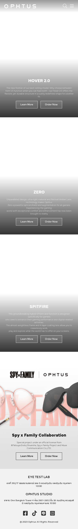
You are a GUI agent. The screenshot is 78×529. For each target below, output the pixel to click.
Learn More (26, 104)
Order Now (51, 104)
